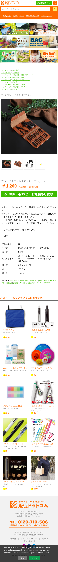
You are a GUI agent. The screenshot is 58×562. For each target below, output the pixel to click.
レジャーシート (46, 16)
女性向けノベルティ (20, 84)
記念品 (15, 82)
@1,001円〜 (17, 89)
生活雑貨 (16, 73)
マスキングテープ (32, 16)
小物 (22, 77)
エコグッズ (7, 16)
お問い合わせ (27, 541)
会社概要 (12, 539)
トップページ (6, 70)
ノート (22, 16)
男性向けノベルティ (20, 87)
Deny (23, 558)
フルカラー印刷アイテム (21, 80)
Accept (34, 558)
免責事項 (45, 539)
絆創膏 (15, 16)
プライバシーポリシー (29, 539)
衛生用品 (16, 70)
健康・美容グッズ (27, 75)
